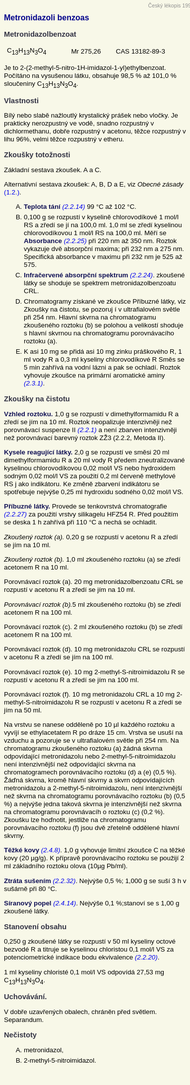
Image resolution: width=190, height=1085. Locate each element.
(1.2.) (11, 192)
